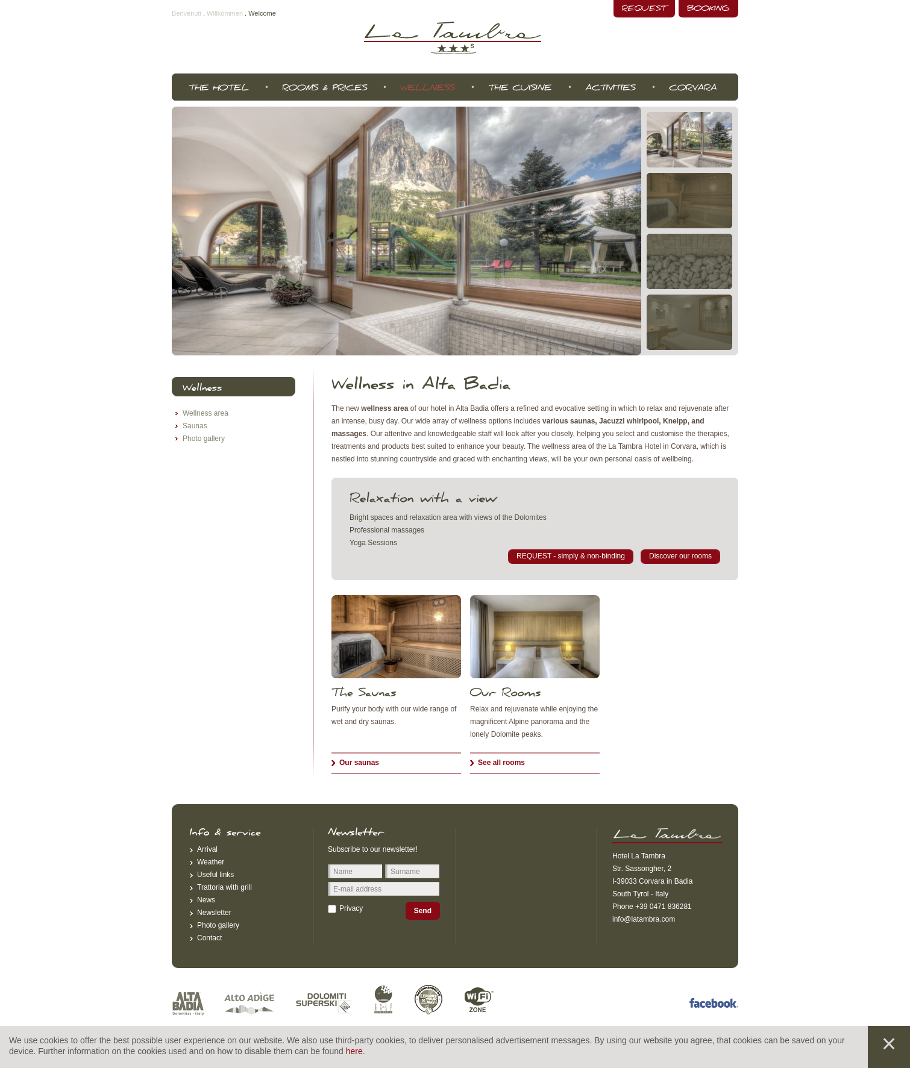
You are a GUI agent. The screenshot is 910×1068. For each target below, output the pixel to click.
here (354, 1051)
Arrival (207, 849)
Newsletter (214, 912)
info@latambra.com (643, 919)
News (206, 900)
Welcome (262, 13)
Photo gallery (204, 438)
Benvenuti (186, 13)
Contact (209, 938)
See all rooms (501, 762)
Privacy (351, 908)
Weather (210, 862)
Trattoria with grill (224, 887)
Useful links (215, 874)
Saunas (195, 426)
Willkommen (225, 13)
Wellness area (205, 413)
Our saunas (359, 762)
